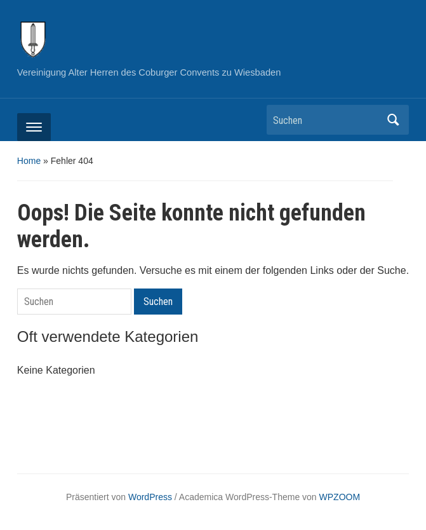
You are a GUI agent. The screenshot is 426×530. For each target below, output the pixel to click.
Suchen (393, 120)
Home (29, 161)
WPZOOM (340, 497)
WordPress (150, 497)
